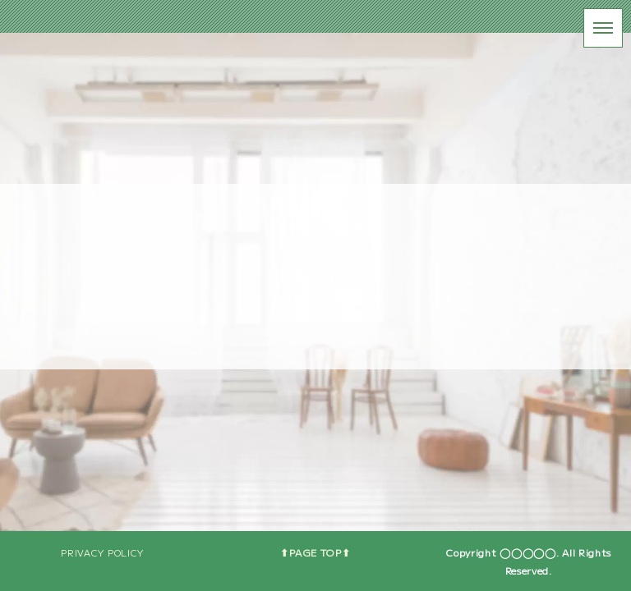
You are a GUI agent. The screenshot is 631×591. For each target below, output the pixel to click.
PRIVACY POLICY (102, 552)
